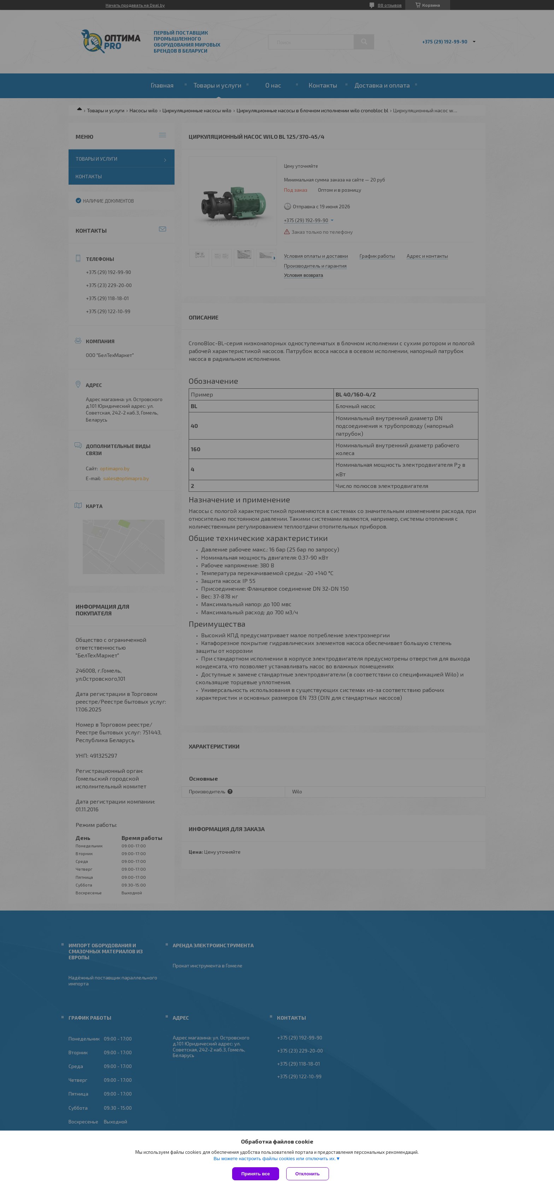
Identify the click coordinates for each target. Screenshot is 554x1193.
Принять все (255, 1173)
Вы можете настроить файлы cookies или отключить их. (274, 1158)
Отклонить (307, 1173)
